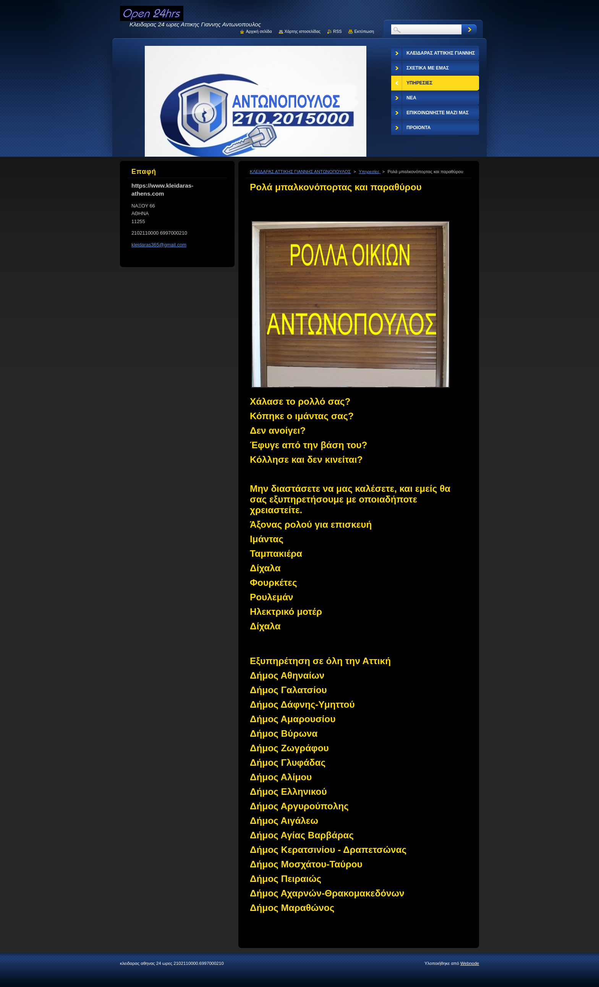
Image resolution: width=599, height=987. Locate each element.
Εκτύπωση (364, 31)
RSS (337, 31)
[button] (359, 849)
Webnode (469, 963)
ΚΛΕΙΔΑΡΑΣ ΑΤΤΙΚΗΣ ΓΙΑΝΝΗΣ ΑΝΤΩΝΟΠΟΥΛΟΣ (300, 171)
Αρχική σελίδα (259, 31)
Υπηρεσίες (369, 171)
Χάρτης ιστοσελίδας (303, 31)
